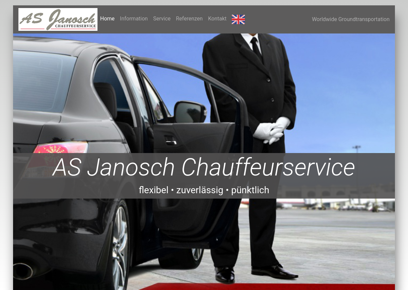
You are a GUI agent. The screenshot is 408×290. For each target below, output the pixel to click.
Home (108, 18)
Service (162, 18)
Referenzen (189, 18)
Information (134, 18)
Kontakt (217, 18)
